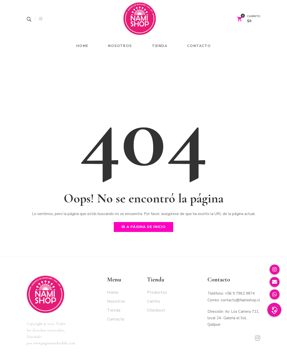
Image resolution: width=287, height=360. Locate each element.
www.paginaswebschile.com (54, 343)
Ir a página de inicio (144, 227)
